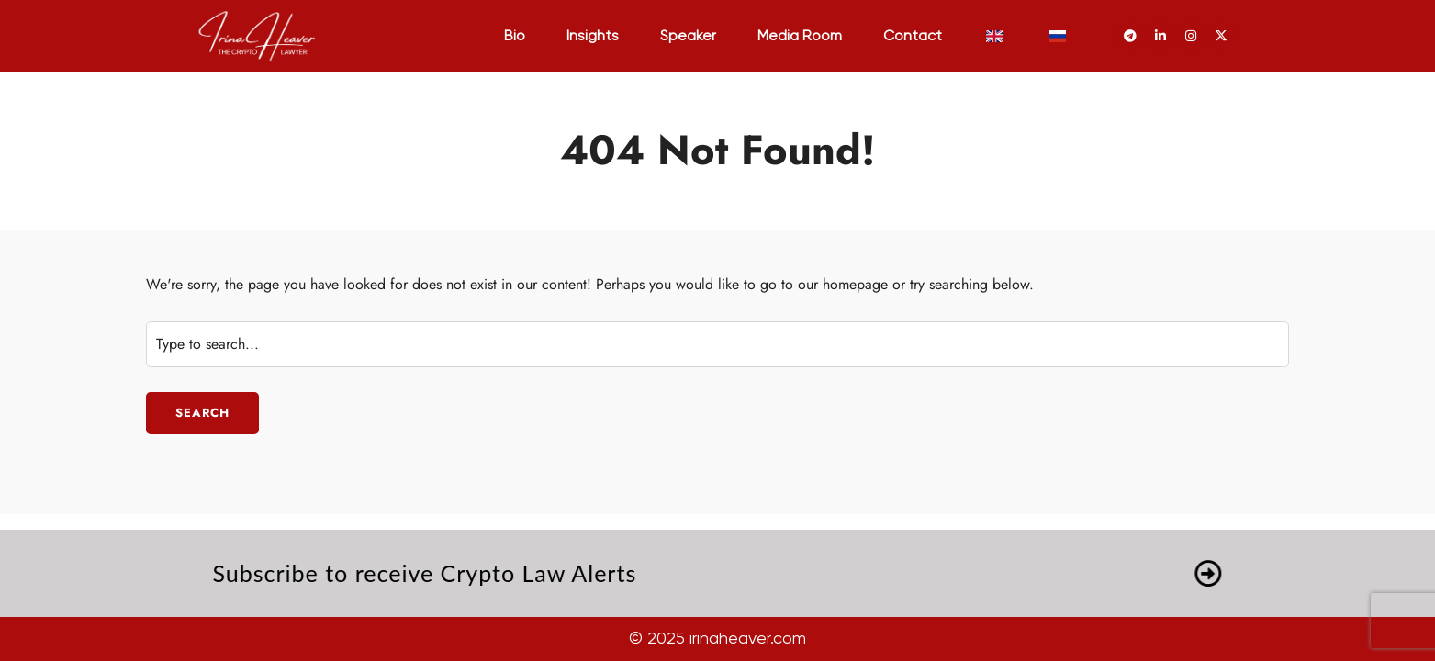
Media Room (799, 36)
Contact (912, 36)
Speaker (688, 36)
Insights (592, 36)
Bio (514, 36)
